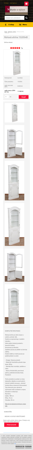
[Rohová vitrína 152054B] (16, 50)
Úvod (5, 32)
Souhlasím (28, 446)
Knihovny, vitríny (12, 32)
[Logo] (16, 10)
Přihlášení (6, 3)
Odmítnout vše (20, 446)
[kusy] (7, 96)
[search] (26, 18)
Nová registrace (13, 3)
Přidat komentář (11, 425)
